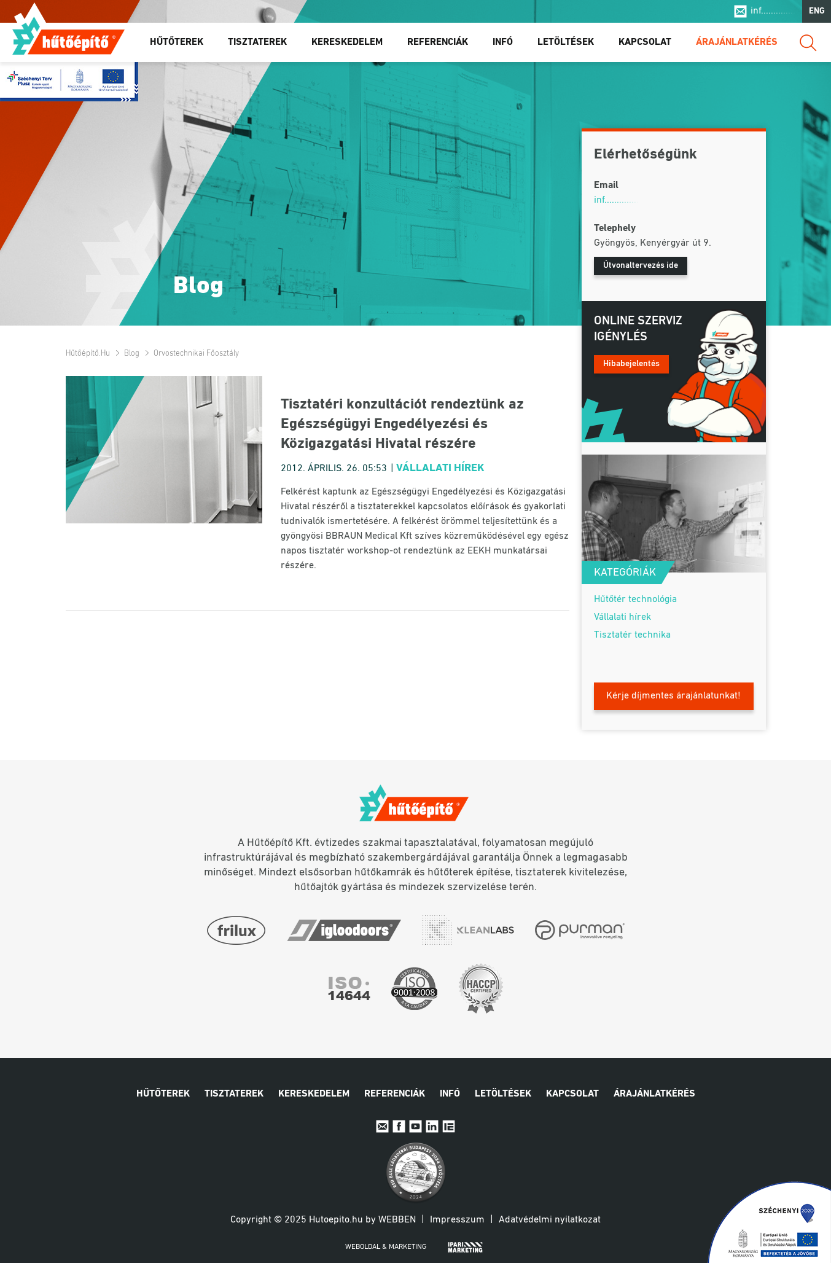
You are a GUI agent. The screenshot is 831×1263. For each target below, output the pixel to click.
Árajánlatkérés (737, 42)
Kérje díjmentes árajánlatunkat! (673, 696)
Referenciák (437, 42)
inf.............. (773, 11)
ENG (817, 11)
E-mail (382, 1126)
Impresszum (457, 1220)
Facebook (398, 1126)
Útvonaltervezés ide (640, 265)
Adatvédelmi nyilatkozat (550, 1220)
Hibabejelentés (631, 364)
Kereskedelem (347, 42)
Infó (503, 42)
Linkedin (432, 1126)
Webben (397, 1220)
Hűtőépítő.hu (68, 35)
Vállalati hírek (440, 468)
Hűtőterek (176, 42)
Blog (131, 354)
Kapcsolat (644, 42)
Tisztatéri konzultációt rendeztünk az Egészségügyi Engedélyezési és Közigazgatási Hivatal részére (402, 424)
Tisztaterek (257, 42)
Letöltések (565, 42)
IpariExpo (448, 1126)
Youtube (415, 1126)
